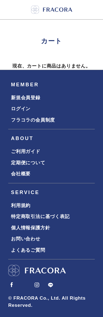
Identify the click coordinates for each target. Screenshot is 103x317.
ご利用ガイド (25, 151)
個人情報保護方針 (30, 227)
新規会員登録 (25, 97)
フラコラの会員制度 (33, 120)
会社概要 (20, 173)
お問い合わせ (25, 238)
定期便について (28, 162)
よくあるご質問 (28, 250)
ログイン (20, 108)
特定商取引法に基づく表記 (40, 216)
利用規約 (20, 205)
